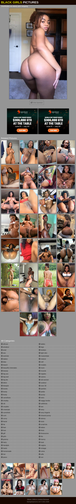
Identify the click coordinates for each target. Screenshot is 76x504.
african (4, 344)
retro (41, 398)
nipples (42, 374)
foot (3, 430)
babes (4, 359)
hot (3, 454)
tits (41, 436)
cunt (3, 415)
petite (42, 392)
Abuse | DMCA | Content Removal (38, 499)
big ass (4, 374)
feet (3, 427)
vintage (42, 448)
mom (41, 368)
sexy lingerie (44, 412)
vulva (42, 451)
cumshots (5, 412)
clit (3, 403)
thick (41, 430)
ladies (42, 344)
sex (41, 406)
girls (3, 436)
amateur (5, 347)
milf (41, 362)
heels (4, 448)
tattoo (42, 427)
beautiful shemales (9, 368)
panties (42, 389)
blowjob (5, 386)
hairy (4, 442)
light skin (43, 353)
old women (44, 380)
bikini (4, 383)
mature (42, 359)
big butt (5, 377)
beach (4, 365)
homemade (6, 451)
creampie (5, 409)
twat (41, 442)
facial (4, 421)
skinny (42, 418)
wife (41, 454)
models (42, 365)
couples (5, 406)
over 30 (42, 386)
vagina (42, 445)
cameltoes (6, 398)
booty (4, 392)
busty (4, 395)
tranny (42, 439)
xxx (41, 457)
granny (4, 439)
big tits (4, 380)
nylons (42, 377)
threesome (44, 433)
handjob (5, 445)
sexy (41, 409)
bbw (3, 362)
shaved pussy (45, 415)
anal (3, 350)
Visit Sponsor (37, 103)
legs (41, 347)
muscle (42, 371)
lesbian (42, 350)
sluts (41, 421)
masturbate (44, 356)
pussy (42, 395)
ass (3, 353)
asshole (5, 356)
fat (3, 424)
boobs (4, 389)
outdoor (42, 383)
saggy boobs (44, 401)
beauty (4, 371)
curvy (4, 418)
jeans (4, 457)
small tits (43, 424)
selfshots (43, 403)
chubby (4, 401)
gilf (3, 433)
